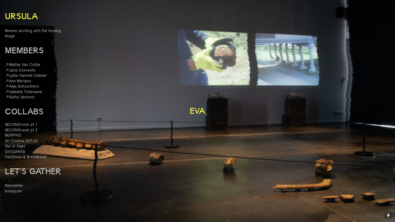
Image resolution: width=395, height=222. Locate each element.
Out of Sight (15, 146)
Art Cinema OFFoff (21, 140)
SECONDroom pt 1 (22, 124)
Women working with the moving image (33, 33)
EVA (197, 111)
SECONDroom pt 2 (21, 130)
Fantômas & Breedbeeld (26, 156)
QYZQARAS (15, 151)
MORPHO (13, 135)
